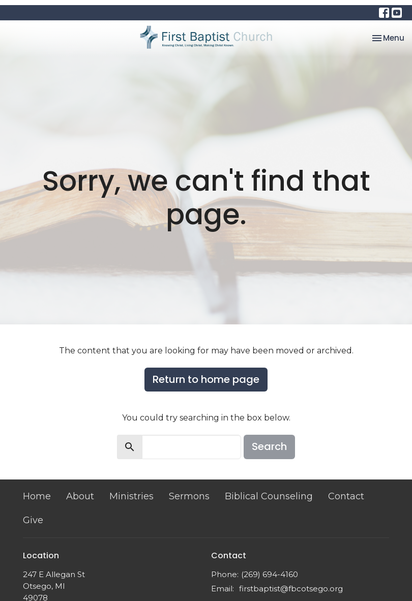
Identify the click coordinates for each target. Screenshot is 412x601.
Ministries (131, 496)
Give (33, 520)
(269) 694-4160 (269, 574)
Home (37, 496)
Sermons (189, 496)
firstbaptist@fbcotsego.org (291, 588)
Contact (346, 496)
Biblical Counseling (269, 496)
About (80, 496)
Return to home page (206, 379)
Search (269, 446)
